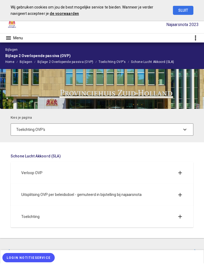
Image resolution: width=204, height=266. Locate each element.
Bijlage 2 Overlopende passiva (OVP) (65, 62)
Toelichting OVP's (112, 62)
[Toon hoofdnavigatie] (14, 38)
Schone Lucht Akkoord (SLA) (152, 62)
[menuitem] (12, 61)
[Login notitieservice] (29, 257)
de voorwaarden (64, 13)
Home (9, 62)
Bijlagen (26, 62)
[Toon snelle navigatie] (195, 37)
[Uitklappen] (180, 173)
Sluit (183, 10)
